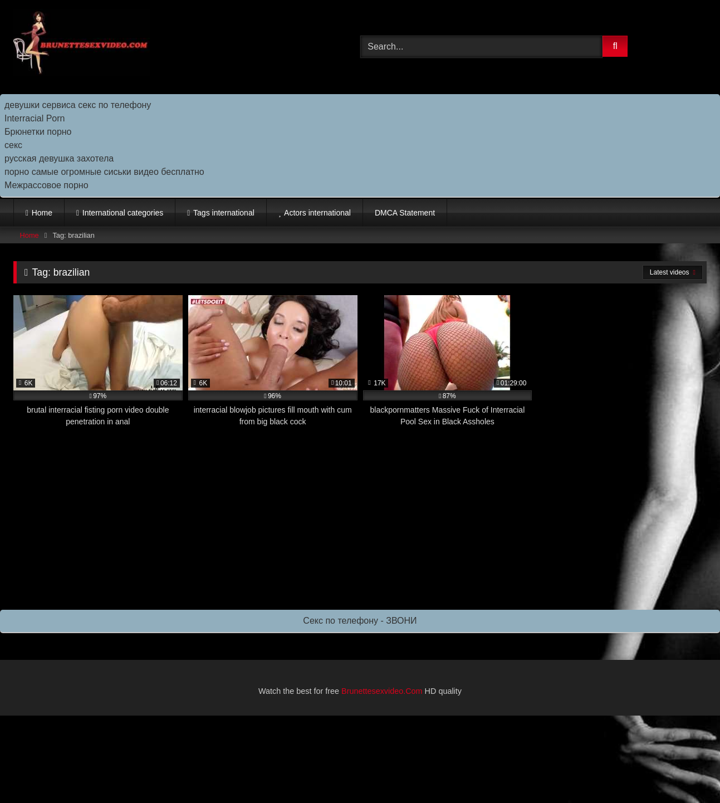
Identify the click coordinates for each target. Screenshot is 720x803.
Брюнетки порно (38, 131)
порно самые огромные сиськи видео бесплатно (104, 172)
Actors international (317, 212)
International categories (123, 212)
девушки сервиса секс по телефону (77, 105)
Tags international (223, 212)
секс (13, 145)
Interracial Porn (34, 118)
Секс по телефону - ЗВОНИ (360, 620)
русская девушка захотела (59, 158)
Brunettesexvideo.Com (382, 691)
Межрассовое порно (46, 185)
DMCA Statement (405, 212)
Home (42, 212)
